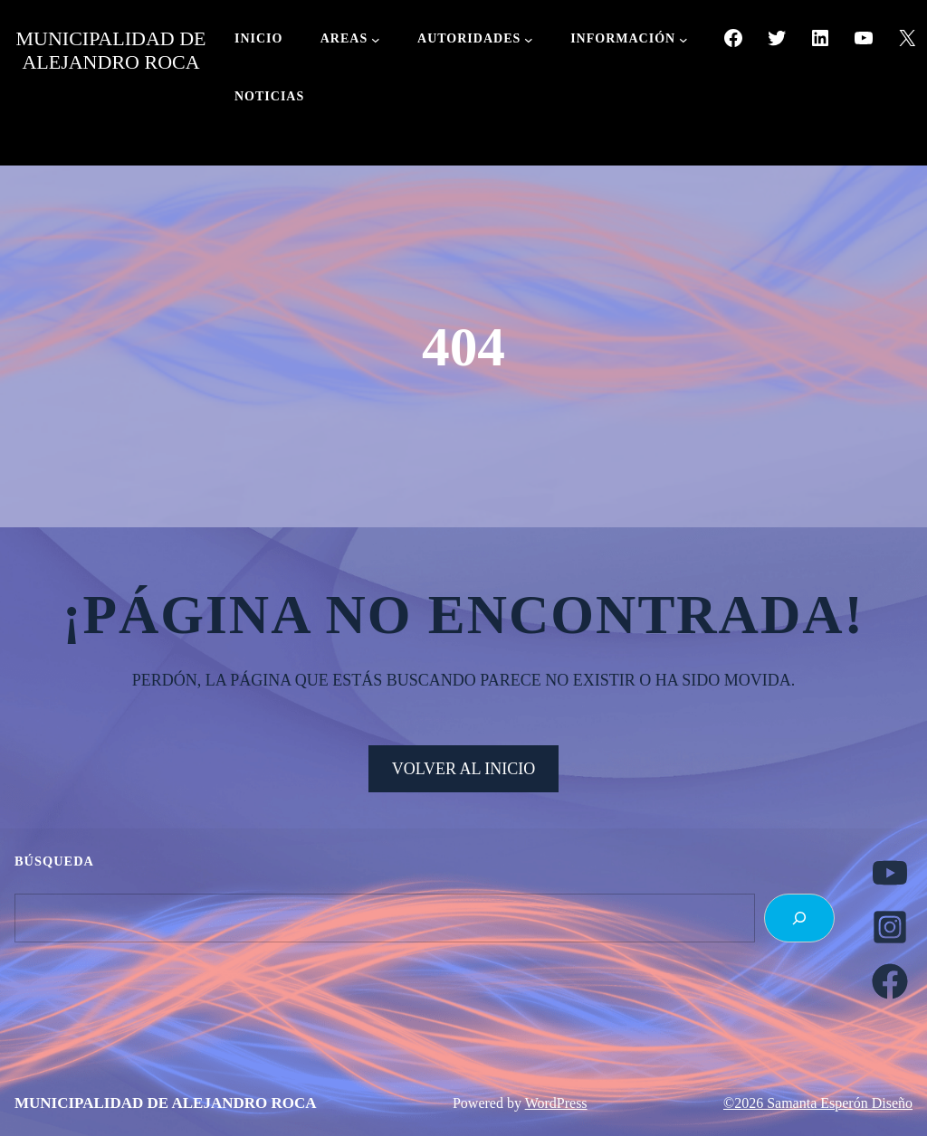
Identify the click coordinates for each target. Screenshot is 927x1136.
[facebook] (890, 981)
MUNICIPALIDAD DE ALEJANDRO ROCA (110, 50)
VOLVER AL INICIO (464, 769)
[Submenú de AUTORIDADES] (528, 39)
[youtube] (890, 872)
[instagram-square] (890, 927)
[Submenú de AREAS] (375, 39)
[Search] (799, 918)
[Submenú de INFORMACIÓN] (683, 39)
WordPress (556, 1103)
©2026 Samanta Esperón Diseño (818, 1103)
